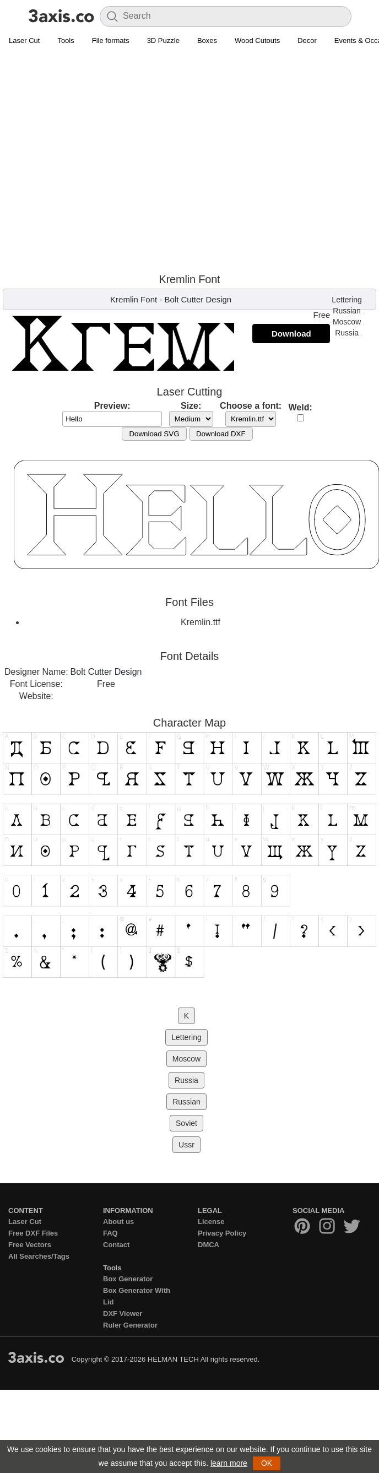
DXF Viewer (122, 1313)
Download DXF (221, 434)
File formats (110, 40)
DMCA (208, 1245)
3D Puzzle (163, 40)
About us (118, 1221)
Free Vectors (29, 1245)
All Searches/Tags (38, 1256)
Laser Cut (24, 40)
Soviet (186, 1123)
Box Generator (128, 1279)
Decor (307, 40)
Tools (65, 40)
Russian (347, 310)
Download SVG (154, 434)
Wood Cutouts (257, 40)
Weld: (300, 407)
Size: (191, 405)
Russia (347, 332)
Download (291, 333)
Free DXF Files (33, 1233)
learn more (228, 1463)
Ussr (186, 1144)
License (211, 1221)
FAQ (110, 1233)
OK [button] (266, 1463)
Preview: (112, 405)
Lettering (346, 299)
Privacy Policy (222, 1233)
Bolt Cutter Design (197, 299)
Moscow (347, 321)
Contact (116, 1245)
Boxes (207, 40)
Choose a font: (250, 405)
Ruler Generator (130, 1325)
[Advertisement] (103, 159)
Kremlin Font (133, 299)
